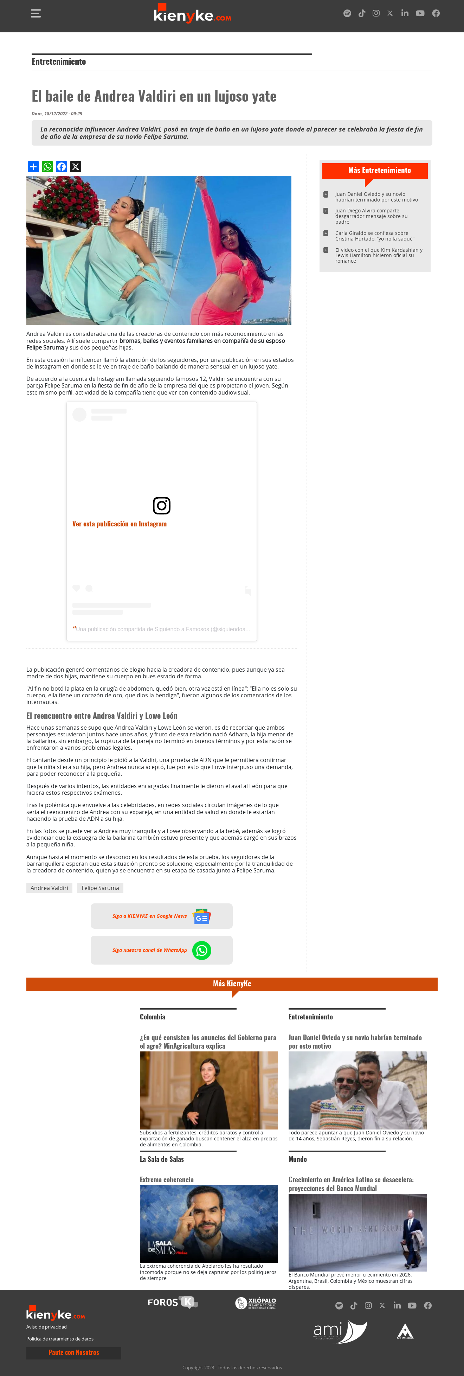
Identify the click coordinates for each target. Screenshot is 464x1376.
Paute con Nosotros (74, 1353)
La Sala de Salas (162, 1160)
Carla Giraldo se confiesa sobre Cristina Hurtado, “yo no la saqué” (374, 236)
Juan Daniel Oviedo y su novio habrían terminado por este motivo (376, 197)
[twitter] (390, 14)
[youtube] (420, 14)
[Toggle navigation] (35, 13)
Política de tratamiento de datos (60, 1339)
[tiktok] (362, 14)
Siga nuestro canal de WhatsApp (161, 950)
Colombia (152, 1017)
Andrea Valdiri (49, 888)
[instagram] (376, 14)
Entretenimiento (59, 62)
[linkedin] (404, 14)
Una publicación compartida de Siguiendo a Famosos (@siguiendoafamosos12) (175, 629)
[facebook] (436, 14)
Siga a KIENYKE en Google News (161, 916)
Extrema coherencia (167, 1180)
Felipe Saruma (100, 888)
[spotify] (347, 14)
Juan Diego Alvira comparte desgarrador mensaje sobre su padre (371, 216)
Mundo (298, 1160)
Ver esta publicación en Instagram (119, 524)
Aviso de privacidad (46, 1327)
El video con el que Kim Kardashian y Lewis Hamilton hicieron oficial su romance (379, 255)
